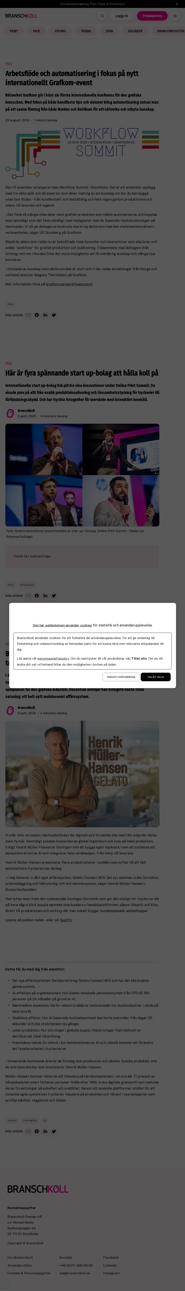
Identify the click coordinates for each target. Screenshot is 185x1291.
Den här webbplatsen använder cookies (62, 625)
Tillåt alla (155, 676)
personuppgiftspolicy (53, 658)
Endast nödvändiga (121, 676)
